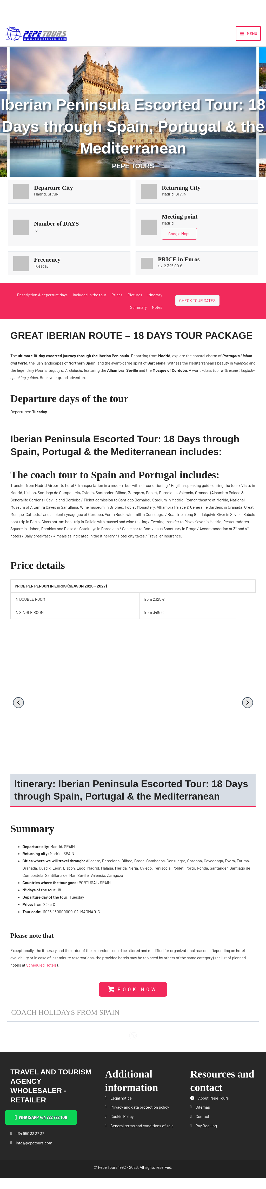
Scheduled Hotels (41, 972)
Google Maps (179, 240)
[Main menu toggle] (248, 37)
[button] (18, 709)
